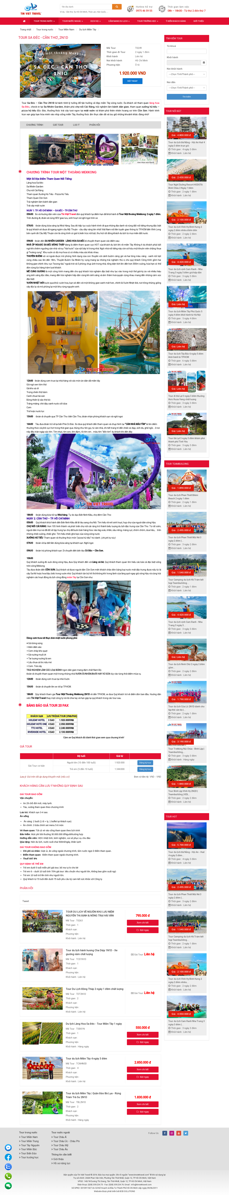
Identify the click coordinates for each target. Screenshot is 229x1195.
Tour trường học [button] (147, 22)
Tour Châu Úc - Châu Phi (65, 1141)
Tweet (25, 901)
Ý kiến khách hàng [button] (176, 21)
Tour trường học (28, 1157)
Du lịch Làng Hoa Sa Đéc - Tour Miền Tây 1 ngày (94, 1023)
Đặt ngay (133, 81)
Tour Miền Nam (28, 1137)
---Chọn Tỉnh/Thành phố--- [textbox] (182, 74)
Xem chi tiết (143, 922)
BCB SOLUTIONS (127, 1191)
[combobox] (187, 74)
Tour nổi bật (173, 111)
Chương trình (34, 124)
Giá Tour (58, 124)
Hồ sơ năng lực (60, 1163)
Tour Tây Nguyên (29, 1145)
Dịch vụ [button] (95, 22)
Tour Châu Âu (59, 1149)
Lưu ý (76, 124)
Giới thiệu (57, 1159)
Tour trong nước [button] (44, 22)
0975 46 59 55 (144, 10)
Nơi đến (171, 82)
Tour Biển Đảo (28, 1153)
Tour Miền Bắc (28, 1149)
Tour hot (171, 816)
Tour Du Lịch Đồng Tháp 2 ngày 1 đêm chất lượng (94, 988)
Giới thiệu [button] (198, 21)
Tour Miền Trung (29, 1141)
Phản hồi (94, 124)
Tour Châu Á (58, 1137)
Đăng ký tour (145, 762)
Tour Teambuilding (177, 463)
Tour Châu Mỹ (59, 1145)
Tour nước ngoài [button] (72, 22)
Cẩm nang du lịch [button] (119, 22)
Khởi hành (172, 57)
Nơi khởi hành (174, 68)
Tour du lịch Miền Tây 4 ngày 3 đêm (86, 1058)
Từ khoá (171, 46)
